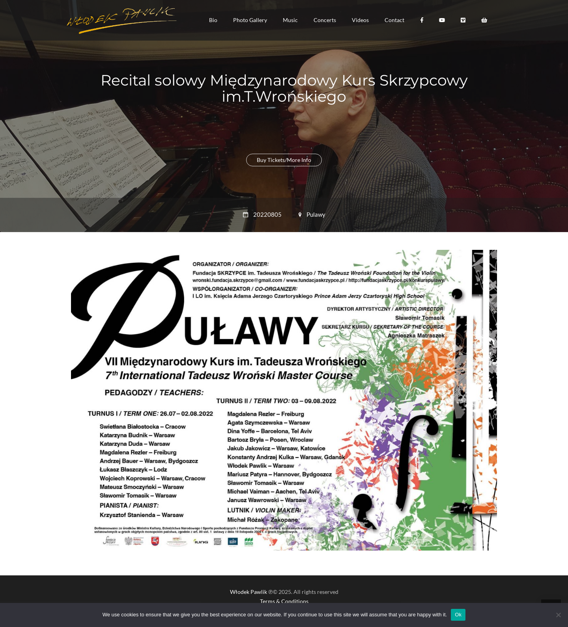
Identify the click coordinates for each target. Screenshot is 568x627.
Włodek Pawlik (248, 591)
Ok (458, 615)
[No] (558, 615)
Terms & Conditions (284, 601)
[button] (213, 20)
